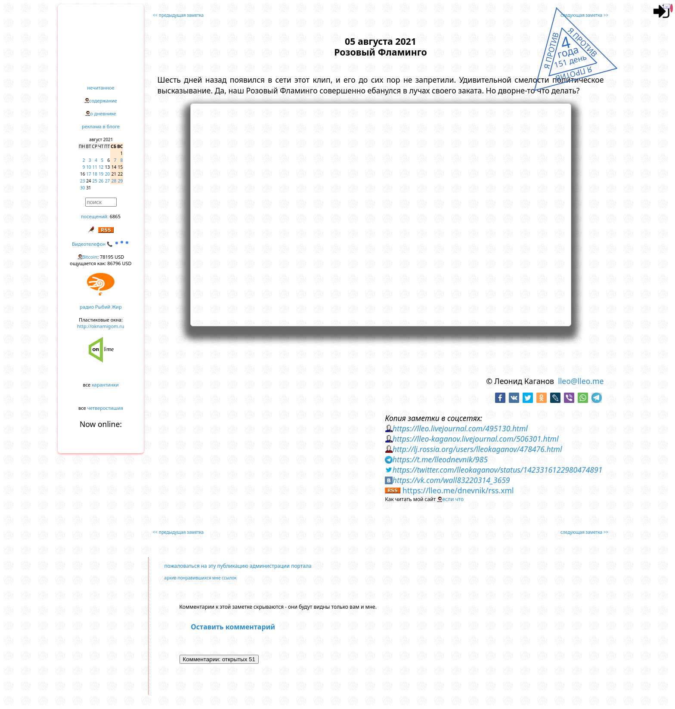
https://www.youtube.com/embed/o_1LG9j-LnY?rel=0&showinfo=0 (380, 213)
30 (82, 188)
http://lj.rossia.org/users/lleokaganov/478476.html (477, 449)
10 (88, 167)
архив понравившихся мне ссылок (200, 578)
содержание (103, 100)
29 (120, 181)
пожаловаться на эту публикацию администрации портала (238, 566)
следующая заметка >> (584, 15)
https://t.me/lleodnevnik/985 (440, 459)
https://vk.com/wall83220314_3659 (451, 480)
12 (101, 167)
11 (95, 167)
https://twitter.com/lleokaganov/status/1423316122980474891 (498, 469)
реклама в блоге (101, 126)
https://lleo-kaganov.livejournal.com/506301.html (476, 438)
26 (101, 181)
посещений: (94, 216)
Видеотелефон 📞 (101, 244)
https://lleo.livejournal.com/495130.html (460, 428)
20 (107, 174)
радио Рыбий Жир (100, 306)
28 (113, 181)
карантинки (105, 384)
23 (82, 181)
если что (453, 499)
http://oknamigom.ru (100, 326)
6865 (115, 216)
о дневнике (103, 113)
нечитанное (100, 87)
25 (95, 181)
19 (101, 174)
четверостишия (105, 408)
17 (88, 174)
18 (95, 174)
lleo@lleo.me (581, 381)
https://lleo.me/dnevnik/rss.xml (458, 490)
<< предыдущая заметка (178, 15)
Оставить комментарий (233, 627)
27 (107, 181)
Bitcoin (90, 257)
